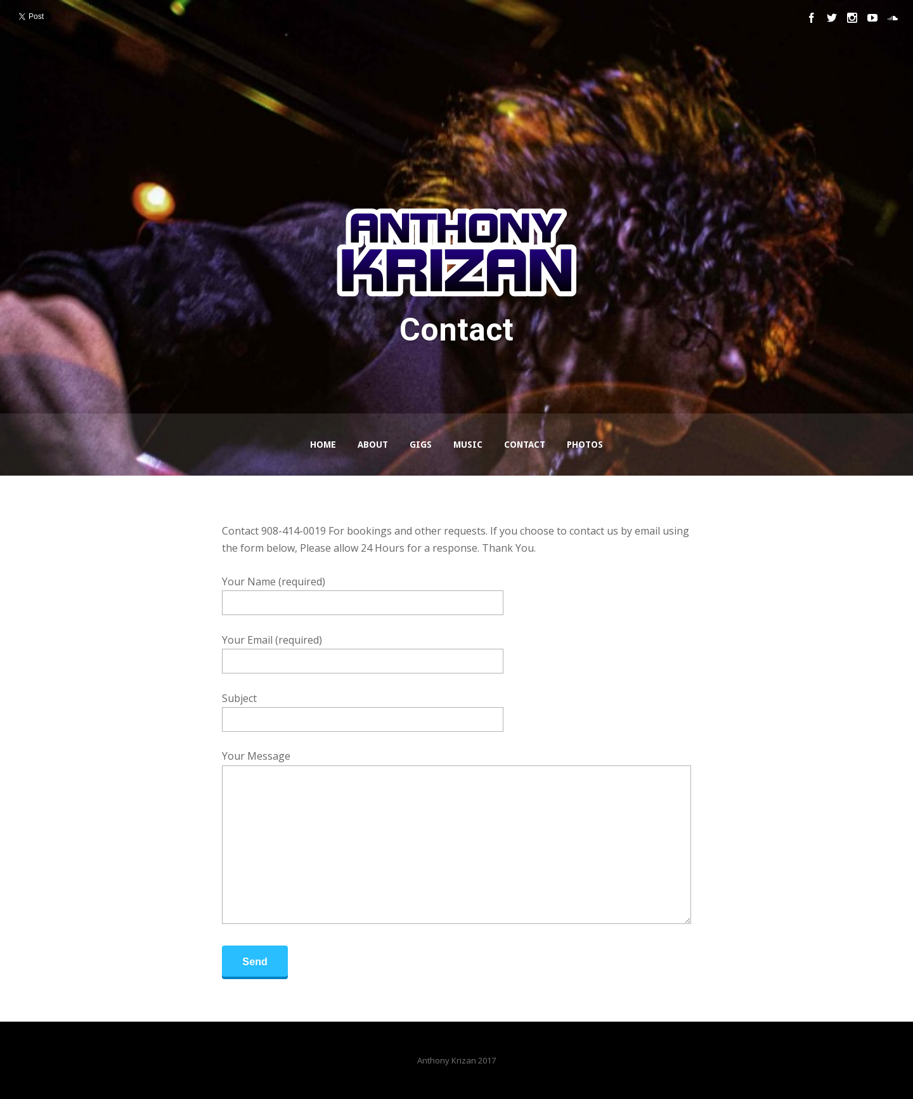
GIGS (421, 444)
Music (467, 444)
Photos (585, 444)
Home (323, 444)
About (373, 444)
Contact (524, 444)
